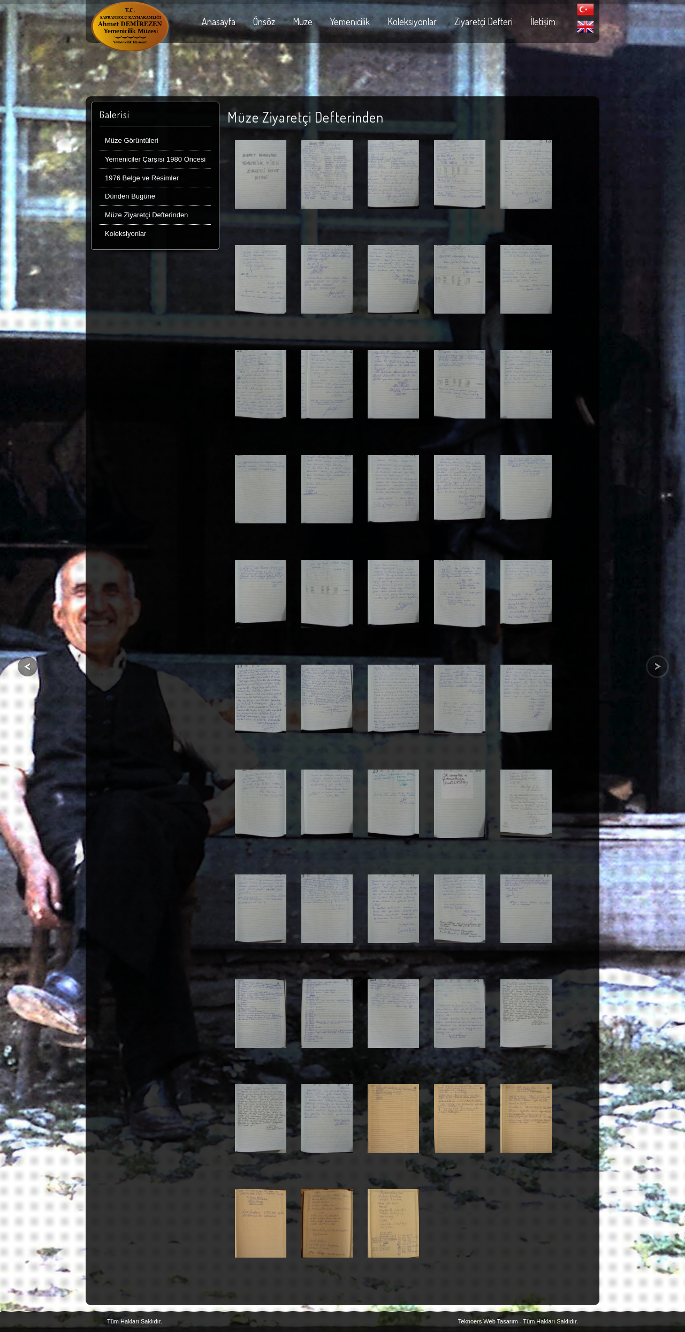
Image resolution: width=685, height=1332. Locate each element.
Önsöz (264, 21)
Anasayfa (218, 21)
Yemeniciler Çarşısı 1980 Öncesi (155, 159)
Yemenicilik (350, 21)
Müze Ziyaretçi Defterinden (146, 215)
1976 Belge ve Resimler (142, 178)
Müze (303, 21)
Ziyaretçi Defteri (483, 21)
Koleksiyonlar (412, 21)
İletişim (542, 21)
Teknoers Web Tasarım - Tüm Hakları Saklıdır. (518, 1321)
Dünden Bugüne (130, 196)
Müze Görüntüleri (131, 140)
